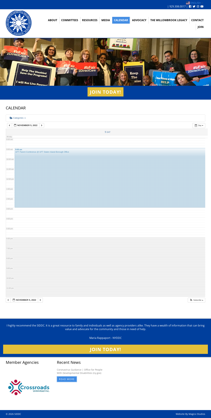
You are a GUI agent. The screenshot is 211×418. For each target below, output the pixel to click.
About (52, 20)
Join (201, 27)
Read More (67, 379)
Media (105, 20)
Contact (197, 20)
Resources (89, 20)
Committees (69, 20)
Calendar (121, 20)
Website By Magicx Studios (190, 414)
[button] (196, 300)
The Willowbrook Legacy (168, 20)
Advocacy (139, 20)
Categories (18, 118)
